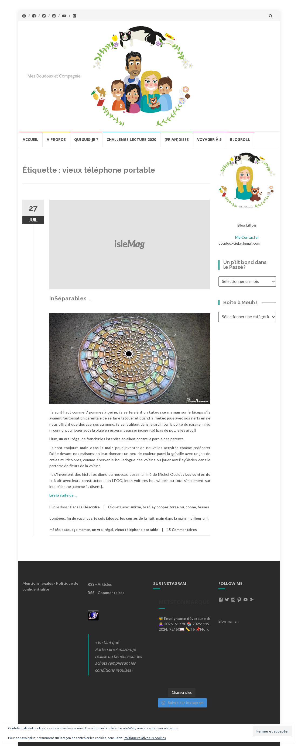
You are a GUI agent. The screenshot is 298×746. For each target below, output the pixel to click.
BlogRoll (240, 139)
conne (191, 507)
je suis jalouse (106, 518)
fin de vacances (80, 518)
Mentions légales (37, 583)
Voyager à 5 (209, 139)
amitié (135, 507)
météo (54, 530)
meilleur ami (197, 518)
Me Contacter (247, 237)
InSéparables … (70, 298)
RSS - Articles (100, 584)
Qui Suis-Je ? (86, 139)
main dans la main (171, 518)
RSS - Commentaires (106, 592)
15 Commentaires (182, 530)
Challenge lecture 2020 (131, 139)
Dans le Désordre (85, 507)
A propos (56, 139)
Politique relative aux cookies (145, 738)
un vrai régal (102, 530)
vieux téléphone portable (136, 530)
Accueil (30, 139)
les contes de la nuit (137, 518)
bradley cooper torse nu (163, 507)
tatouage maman (76, 530)
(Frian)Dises (177, 139)
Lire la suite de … (63, 495)
